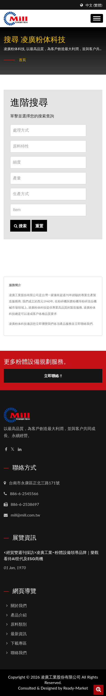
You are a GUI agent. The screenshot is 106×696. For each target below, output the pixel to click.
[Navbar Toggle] (97, 18)
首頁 (22, 60)
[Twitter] (12, 449)
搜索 (20, 225)
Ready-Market (75, 688)
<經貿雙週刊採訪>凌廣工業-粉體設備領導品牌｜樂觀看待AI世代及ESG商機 (51, 556)
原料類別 (19, 624)
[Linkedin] (19, 449)
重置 (39, 225)
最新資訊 (19, 633)
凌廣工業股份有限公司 (61, 677)
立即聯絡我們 (84, 324)
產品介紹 (19, 614)
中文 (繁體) (94, 5)
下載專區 (19, 643)
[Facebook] (6, 449)
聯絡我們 (19, 652)
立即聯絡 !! (53, 375)
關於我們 (19, 605)
